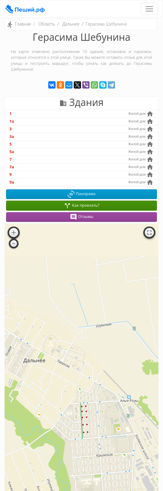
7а (11, 167)
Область (46, 24)
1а (11, 121)
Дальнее (71, 24)
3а (11, 136)
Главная (23, 24)
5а (11, 151)
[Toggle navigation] (149, 9)
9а (11, 182)
